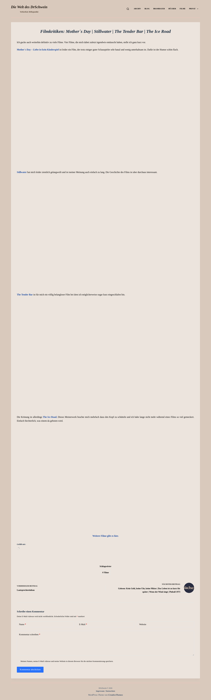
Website (142, 624)
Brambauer (159, 9)
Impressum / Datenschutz (105, 691)
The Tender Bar (25, 294)
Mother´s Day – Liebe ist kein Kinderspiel (38, 49)
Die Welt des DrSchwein (29, 7)
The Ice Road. (50, 417)
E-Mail (83, 624)
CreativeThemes (115, 695)
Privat (194, 9)
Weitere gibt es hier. (105, 536)
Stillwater (22, 172)
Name (22, 624)
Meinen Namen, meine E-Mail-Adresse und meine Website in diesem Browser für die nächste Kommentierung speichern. (67, 661)
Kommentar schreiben (29, 634)
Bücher (172, 9)
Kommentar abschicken (30, 669)
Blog (147, 9)
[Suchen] (128, 9)
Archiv (137, 9)
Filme (182, 9)
